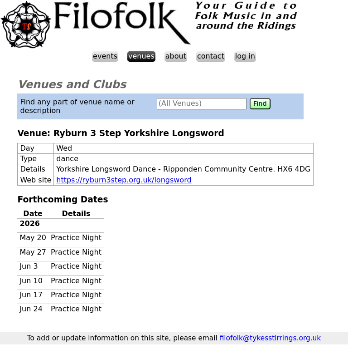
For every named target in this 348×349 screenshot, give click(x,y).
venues (141, 56)
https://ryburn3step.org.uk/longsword (123, 180)
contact (210, 56)
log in (245, 56)
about (175, 56)
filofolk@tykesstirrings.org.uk (270, 338)
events (105, 56)
